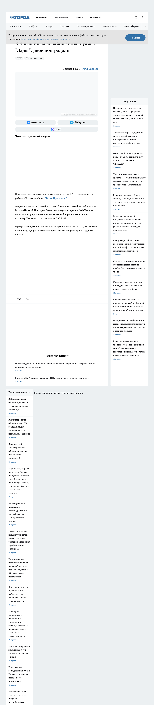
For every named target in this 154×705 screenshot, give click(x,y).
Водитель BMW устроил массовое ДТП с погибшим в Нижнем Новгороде (56, 380)
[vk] (19, 299)
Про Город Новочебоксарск (60, 605)
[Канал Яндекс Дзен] (139, 609)
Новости (76, 629)
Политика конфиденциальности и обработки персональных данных (31, 681)
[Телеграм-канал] (77, 122)
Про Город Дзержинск (14, 605)
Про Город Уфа (78, 610)
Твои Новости (100, 610)
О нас (42, 625)
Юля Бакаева (90, 68)
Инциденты (61, 17)
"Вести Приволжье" (56, 198)
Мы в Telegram (131, 26)
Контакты (77, 625)
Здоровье (64, 26)
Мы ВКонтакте (110, 26)
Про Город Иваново (102, 605)
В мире (49, 26)
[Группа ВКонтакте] (35, 122)
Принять (135, 37)
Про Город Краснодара (59, 614)
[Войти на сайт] (143, 17)
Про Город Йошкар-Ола (15, 610)
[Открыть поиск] (136, 17)
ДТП (19, 58)
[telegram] (28, 299)
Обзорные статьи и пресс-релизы (18, 625)
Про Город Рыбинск (57, 610)
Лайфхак (33, 26)
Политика (95, 17)
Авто (41, 629)
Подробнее (108, 677)
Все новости (15, 26)
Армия (79, 17)
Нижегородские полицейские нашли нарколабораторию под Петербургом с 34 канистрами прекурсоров (56, 367)
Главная (9, 632)
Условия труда (11, 629)
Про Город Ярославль (14, 614)
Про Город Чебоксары (36, 605)
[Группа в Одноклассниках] (126, 609)
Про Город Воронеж (80, 605)
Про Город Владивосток (37, 614)
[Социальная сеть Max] (56, 129)
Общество (41, 17)
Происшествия (34, 58)
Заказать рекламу (86, 26)
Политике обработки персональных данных (45, 39)
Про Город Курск (34, 610)
